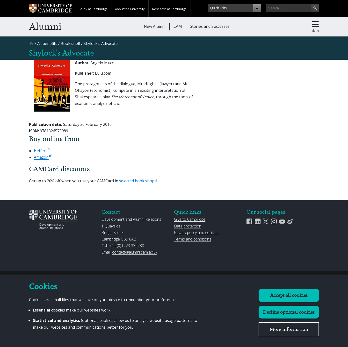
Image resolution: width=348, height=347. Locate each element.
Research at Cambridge (169, 9)
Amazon (41, 157)
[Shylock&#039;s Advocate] (101, 43)
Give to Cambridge (189, 219)
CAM (178, 26)
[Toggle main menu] (315, 26)
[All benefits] (47, 43)
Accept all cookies (289, 295)
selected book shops (137, 181)
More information (289, 329)
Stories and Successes (210, 26)
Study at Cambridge (93, 9)
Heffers (40, 150)
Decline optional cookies (289, 312)
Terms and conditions (192, 239)
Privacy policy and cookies (196, 232)
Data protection (187, 226)
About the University (130, 9)
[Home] (32, 45)
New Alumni (155, 26)
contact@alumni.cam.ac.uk (134, 252)
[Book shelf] (70, 43)
